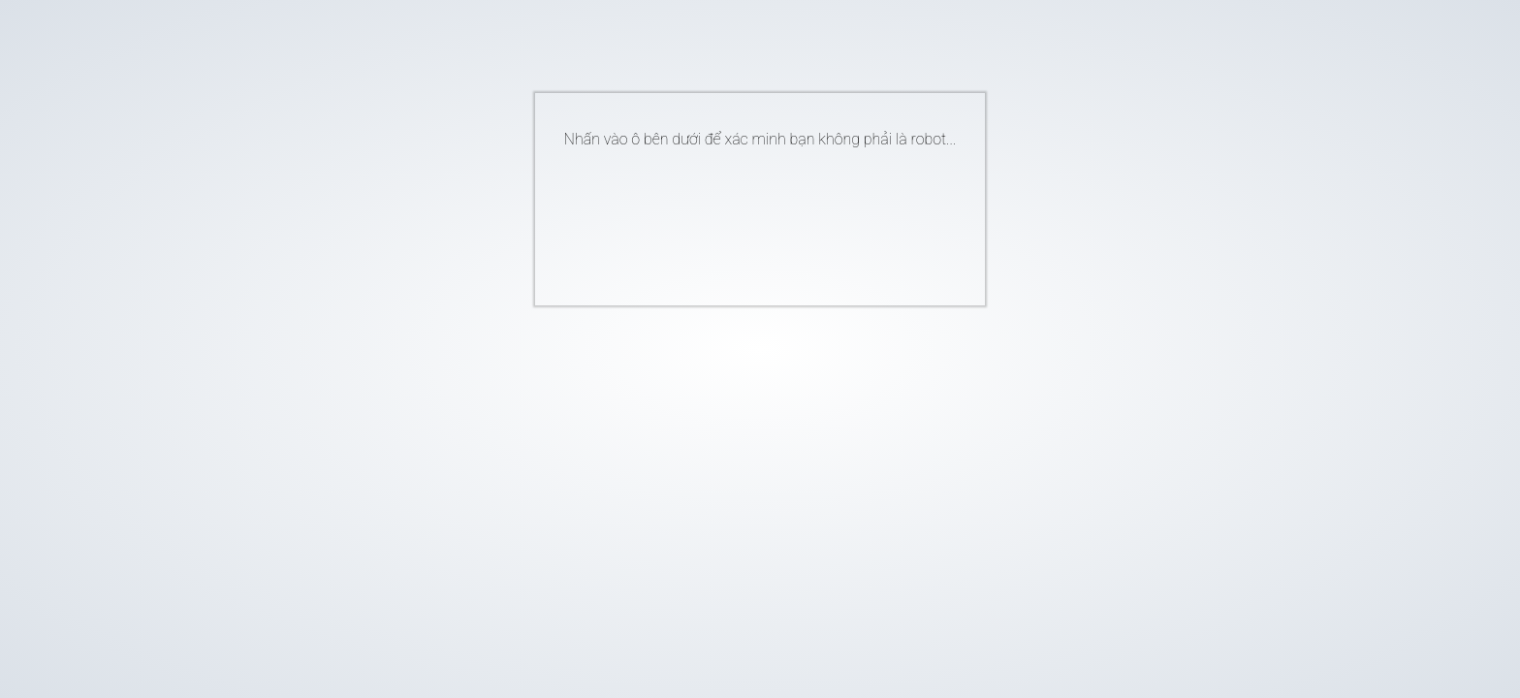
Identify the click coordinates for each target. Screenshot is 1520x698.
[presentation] (731, 219)
